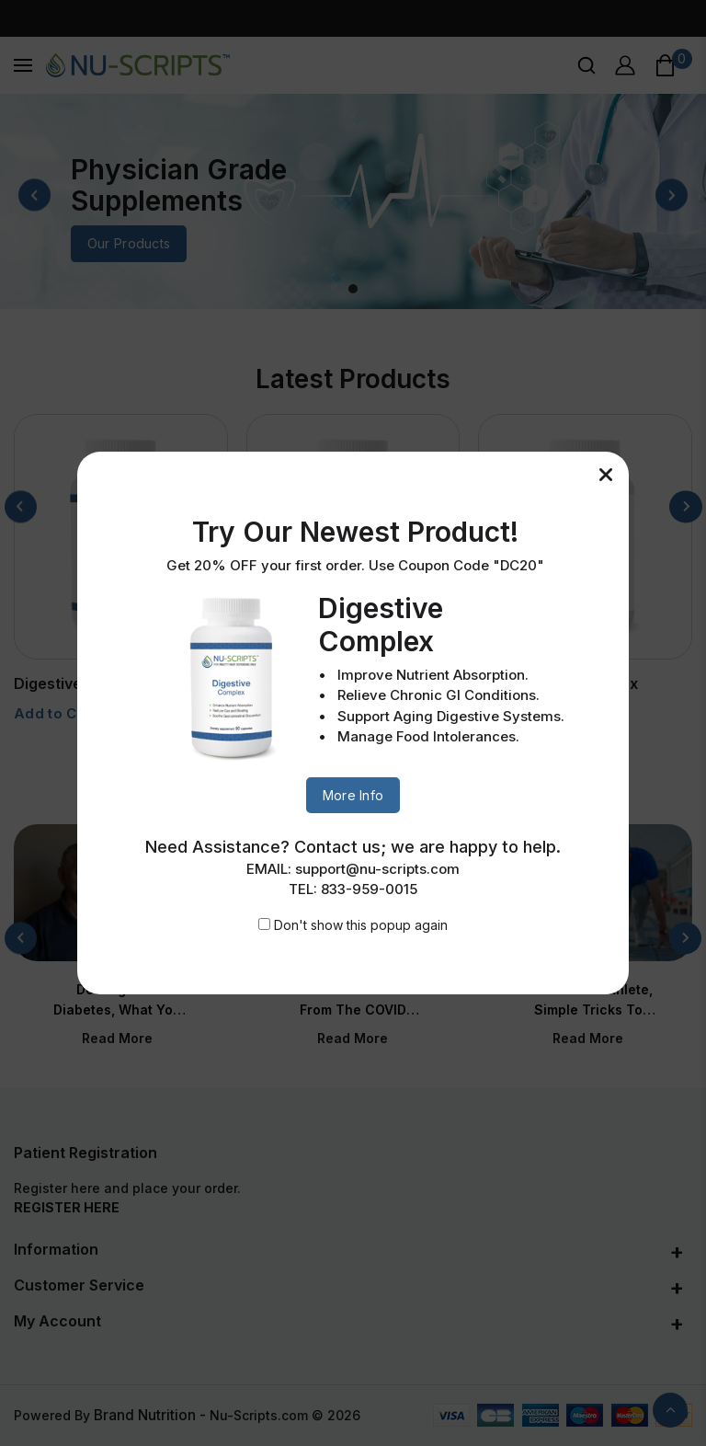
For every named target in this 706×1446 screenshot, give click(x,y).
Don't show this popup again (361, 925)
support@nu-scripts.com (377, 869)
